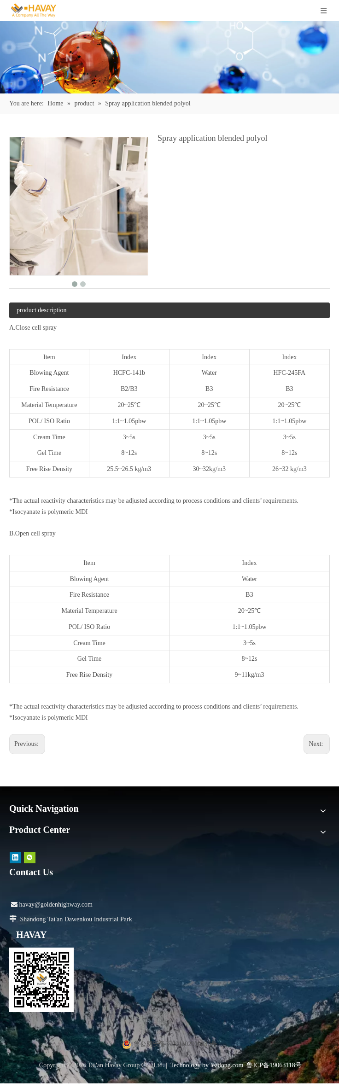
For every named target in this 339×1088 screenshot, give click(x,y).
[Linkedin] (15, 857)
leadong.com (226, 1065)
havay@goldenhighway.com (52, 904)
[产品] (169, 57)
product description (41, 310)
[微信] (29, 857)
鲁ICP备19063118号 (273, 1065)
